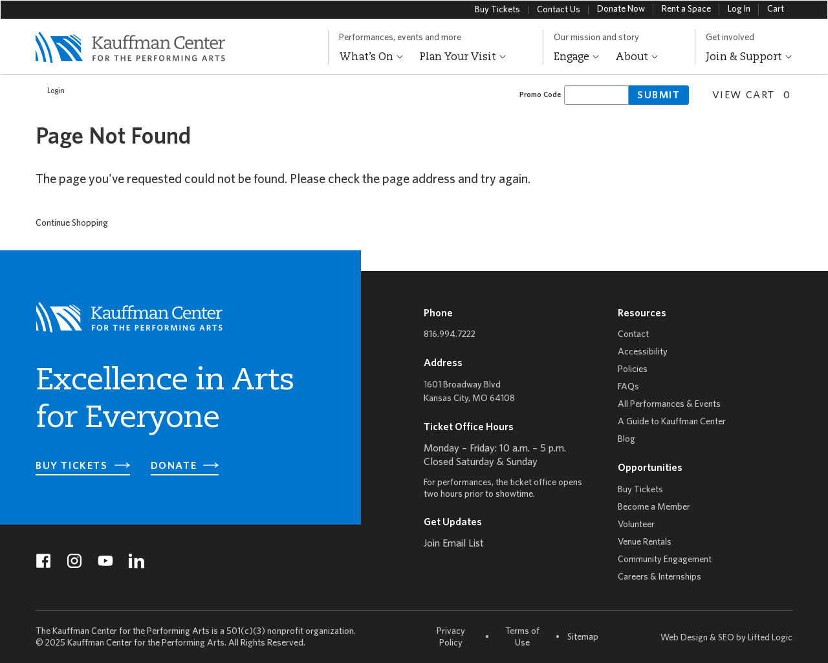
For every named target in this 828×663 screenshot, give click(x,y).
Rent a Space (686, 9)
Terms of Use (522, 637)
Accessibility (643, 352)
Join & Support (749, 58)
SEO (726, 638)
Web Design (684, 638)
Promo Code (540, 94)
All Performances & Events (669, 404)
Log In (739, 9)
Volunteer (636, 525)
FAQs (628, 387)
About (637, 58)
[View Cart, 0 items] (746, 94)
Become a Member (654, 507)
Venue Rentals (644, 542)
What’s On (371, 58)
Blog (626, 439)
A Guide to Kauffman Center (672, 422)
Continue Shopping (72, 223)
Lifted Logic (770, 638)
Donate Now (621, 9)
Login (49, 91)
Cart (775, 9)
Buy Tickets (497, 10)
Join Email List (454, 544)
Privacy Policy (451, 637)
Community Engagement (665, 560)
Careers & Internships (659, 577)
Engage (577, 58)
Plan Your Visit (463, 58)
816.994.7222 (449, 335)
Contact (633, 335)
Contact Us (558, 10)
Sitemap (582, 637)
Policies (633, 369)
